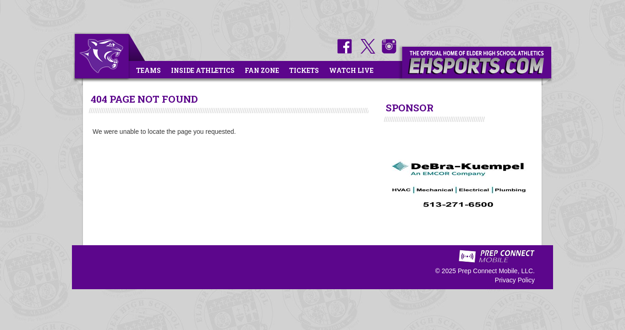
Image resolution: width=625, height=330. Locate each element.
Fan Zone (262, 70)
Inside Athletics (203, 70)
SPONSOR (409, 107)
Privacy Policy (515, 280)
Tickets (304, 70)
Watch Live (351, 70)
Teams (148, 70)
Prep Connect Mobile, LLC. (496, 271)
